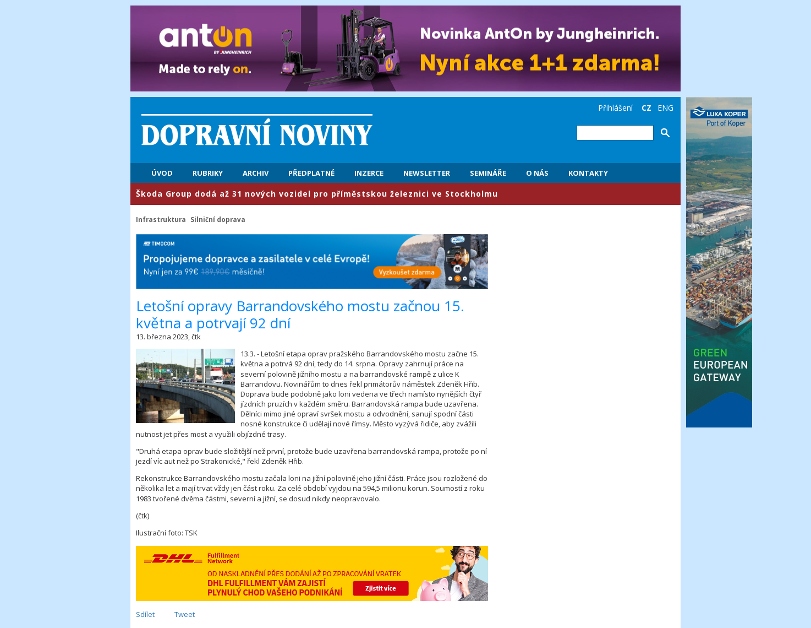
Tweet (184, 614)
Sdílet (145, 614)
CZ (646, 107)
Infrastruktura (161, 219)
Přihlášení (615, 107)
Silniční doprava (217, 219)
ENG (665, 107)
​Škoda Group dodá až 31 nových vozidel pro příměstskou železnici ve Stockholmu (317, 193)
